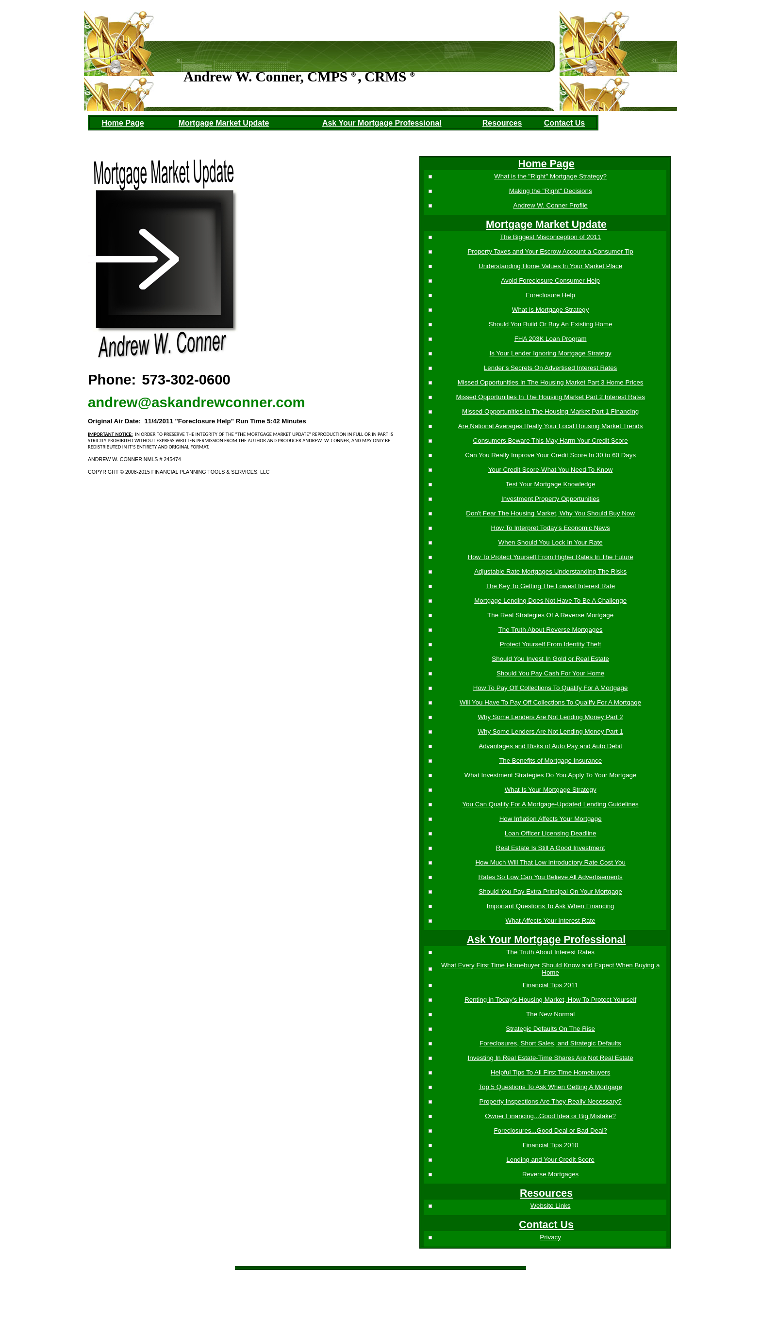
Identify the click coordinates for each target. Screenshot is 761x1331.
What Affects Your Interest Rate (550, 920)
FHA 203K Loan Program (549, 338)
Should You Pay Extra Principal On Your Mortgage (549, 891)
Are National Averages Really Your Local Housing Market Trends (549, 426)
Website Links (549, 1205)
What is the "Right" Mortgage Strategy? (549, 176)
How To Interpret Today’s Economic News (549, 527)
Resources (502, 123)
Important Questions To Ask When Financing (549, 906)
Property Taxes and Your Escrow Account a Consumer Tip (549, 251)
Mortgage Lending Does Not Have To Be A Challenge (549, 600)
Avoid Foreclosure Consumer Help (549, 280)
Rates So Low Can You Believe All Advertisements (550, 877)
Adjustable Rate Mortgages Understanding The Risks (549, 571)
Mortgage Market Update (224, 123)
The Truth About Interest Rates (549, 952)
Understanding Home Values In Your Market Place (549, 266)
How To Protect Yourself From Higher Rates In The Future (549, 557)
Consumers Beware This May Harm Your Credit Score (549, 440)
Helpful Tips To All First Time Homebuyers (549, 1072)
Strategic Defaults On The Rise (549, 1028)
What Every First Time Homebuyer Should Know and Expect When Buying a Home (549, 969)
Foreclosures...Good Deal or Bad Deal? (549, 1130)
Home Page (123, 123)
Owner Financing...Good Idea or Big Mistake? (549, 1116)
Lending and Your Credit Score (549, 1159)
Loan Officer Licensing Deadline (550, 833)
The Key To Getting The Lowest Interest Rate (549, 586)
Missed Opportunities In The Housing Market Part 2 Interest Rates (549, 397)
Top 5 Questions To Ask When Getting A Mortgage (549, 1086)
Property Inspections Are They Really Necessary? (550, 1101)
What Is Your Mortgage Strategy (550, 789)
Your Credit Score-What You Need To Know (549, 469)
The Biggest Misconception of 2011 (549, 237)
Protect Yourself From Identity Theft (549, 644)
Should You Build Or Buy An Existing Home (550, 324)
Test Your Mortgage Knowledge (550, 484)
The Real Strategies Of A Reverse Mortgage (549, 615)
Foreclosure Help (549, 295)
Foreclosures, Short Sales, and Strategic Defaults (549, 1043)
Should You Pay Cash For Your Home (549, 673)
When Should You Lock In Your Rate (549, 542)
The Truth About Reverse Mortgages (549, 629)
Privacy (549, 1237)
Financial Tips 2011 (550, 985)
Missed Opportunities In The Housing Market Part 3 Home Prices (550, 382)
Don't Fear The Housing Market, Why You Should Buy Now (549, 513)
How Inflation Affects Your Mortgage (549, 818)
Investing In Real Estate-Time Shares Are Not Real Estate (549, 1057)
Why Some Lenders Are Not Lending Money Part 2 (549, 717)
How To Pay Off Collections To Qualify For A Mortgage (549, 687)
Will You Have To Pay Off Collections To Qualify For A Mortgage (549, 702)
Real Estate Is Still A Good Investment (549, 847)
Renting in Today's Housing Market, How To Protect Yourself (549, 999)
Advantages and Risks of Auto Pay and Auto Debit (549, 746)
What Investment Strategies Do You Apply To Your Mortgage (549, 775)
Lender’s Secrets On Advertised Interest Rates (549, 367)
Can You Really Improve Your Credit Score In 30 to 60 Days (549, 455)
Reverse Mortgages (549, 1174)
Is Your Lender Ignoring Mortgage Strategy (550, 353)
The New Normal (549, 1014)
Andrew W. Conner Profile (550, 205)
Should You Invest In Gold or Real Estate (549, 658)
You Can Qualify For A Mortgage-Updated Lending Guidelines (550, 804)
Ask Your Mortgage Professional (382, 123)
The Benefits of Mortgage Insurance (549, 760)
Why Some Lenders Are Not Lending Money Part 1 (549, 731)
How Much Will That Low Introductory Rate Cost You (549, 862)
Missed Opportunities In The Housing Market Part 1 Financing (549, 411)
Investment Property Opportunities (549, 498)
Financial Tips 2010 (550, 1145)
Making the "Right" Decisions (549, 190)
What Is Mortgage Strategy (549, 309)
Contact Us (564, 123)
